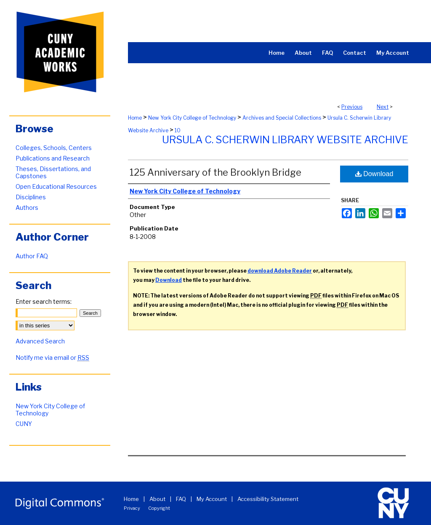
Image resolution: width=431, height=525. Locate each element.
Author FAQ (32, 256)
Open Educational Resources (56, 186)
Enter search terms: (44, 301)
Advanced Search (40, 341)
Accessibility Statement (267, 499)
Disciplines (31, 197)
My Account (212, 499)
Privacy (132, 508)
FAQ (181, 499)
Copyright (159, 508)
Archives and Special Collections (281, 118)
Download (374, 173)
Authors (27, 207)
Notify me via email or (52, 357)
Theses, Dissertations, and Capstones (53, 172)
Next (382, 107)
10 (178, 130)
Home (135, 118)
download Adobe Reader (279, 271)
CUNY (24, 423)
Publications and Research (53, 158)
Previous (351, 107)
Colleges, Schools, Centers (54, 147)
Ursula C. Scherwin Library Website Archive (285, 140)
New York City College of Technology (192, 118)
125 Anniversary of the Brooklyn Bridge (215, 172)
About (157, 499)
